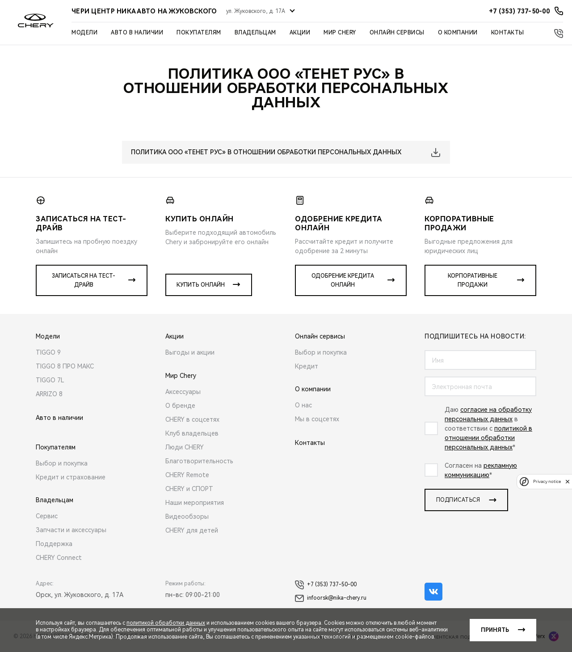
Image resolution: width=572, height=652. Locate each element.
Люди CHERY (184, 447)
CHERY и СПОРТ (189, 488)
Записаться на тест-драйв (83, 280)
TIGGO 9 (48, 352)
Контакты (507, 33)
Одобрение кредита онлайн (342, 280)
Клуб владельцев (192, 433)
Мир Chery (340, 33)
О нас (303, 405)
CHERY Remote (187, 474)
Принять (495, 630)
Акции (300, 33)
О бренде (180, 405)
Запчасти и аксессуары (71, 529)
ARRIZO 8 (49, 394)
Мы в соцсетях (317, 419)
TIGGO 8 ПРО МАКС (65, 366)
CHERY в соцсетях (192, 419)
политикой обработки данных (165, 623)
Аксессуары (183, 391)
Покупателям (199, 33)
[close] (567, 481)
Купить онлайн (201, 285)
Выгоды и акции (189, 352)
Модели (84, 33)
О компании (458, 33)
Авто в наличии (137, 33)
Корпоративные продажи (472, 280)
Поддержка (54, 543)
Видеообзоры (187, 516)
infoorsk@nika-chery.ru (330, 598)
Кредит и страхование (70, 477)
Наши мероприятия (194, 502)
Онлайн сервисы (397, 33)
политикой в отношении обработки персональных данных (488, 438)
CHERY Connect (59, 557)
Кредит (306, 366)
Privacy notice (547, 481)
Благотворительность (199, 461)
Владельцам (255, 33)
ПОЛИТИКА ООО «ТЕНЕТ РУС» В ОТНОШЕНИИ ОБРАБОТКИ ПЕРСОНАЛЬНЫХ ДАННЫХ (266, 152)
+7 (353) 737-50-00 (326, 584)
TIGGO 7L (50, 380)
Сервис (47, 516)
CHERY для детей (191, 530)
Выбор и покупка (62, 463)
